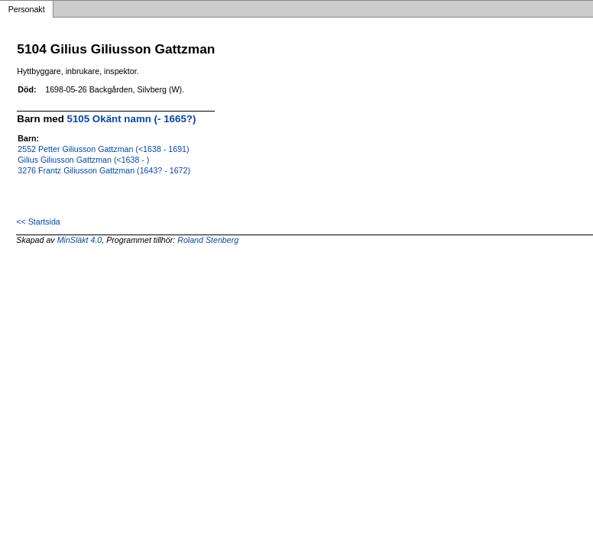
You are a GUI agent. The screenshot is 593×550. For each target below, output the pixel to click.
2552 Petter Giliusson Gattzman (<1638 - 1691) (103, 149)
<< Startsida (38, 221)
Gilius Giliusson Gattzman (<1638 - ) (83, 159)
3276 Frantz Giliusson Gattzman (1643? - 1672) (104, 170)
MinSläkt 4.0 (79, 239)
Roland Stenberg (207, 239)
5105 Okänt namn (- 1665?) (131, 119)
